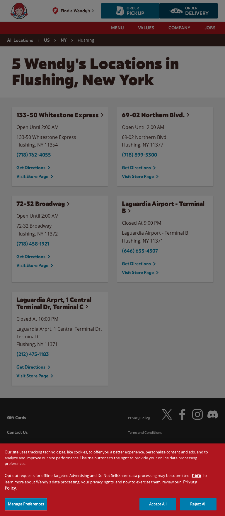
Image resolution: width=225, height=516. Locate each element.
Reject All (198, 509)
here (196, 480)
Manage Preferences (26, 509)
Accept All (157, 509)
